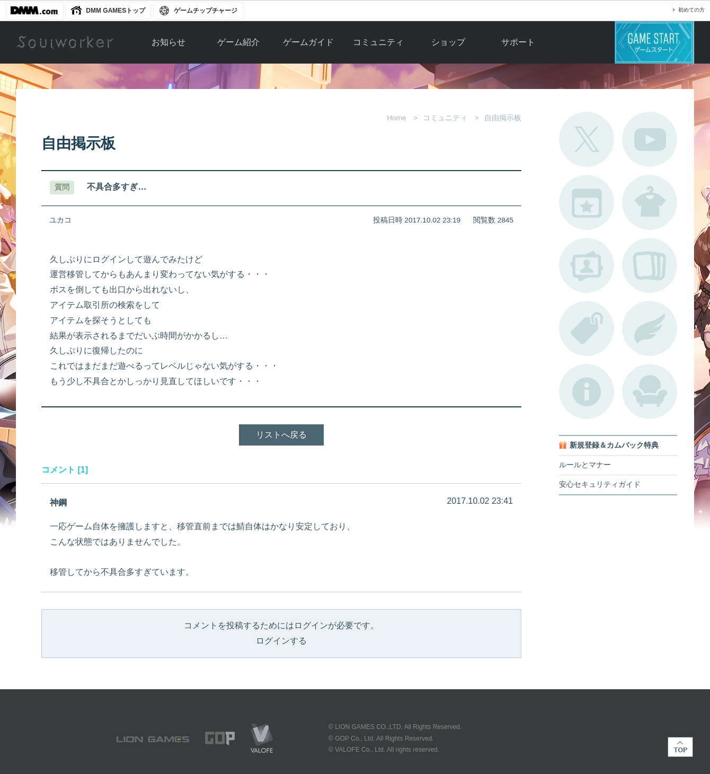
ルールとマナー (585, 465)
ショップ (448, 42)
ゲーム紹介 (238, 42)
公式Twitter (586, 139)
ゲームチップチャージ (205, 10)
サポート (518, 42)
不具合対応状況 (586, 391)
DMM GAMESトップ (115, 10)
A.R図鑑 (649, 265)
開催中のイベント (586, 202)
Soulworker (64, 42)
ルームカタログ (649, 391)
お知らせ (168, 42)
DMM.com (34, 10)
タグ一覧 (586, 328)
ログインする (281, 640)
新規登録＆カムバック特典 (614, 445)
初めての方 (691, 10)
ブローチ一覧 (649, 328)
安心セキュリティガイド (600, 484)
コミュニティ (378, 42)
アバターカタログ (649, 202)
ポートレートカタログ (586, 265)
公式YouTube (649, 139)
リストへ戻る (281, 434)
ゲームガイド (308, 42)
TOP (680, 747)
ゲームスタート (654, 42)
